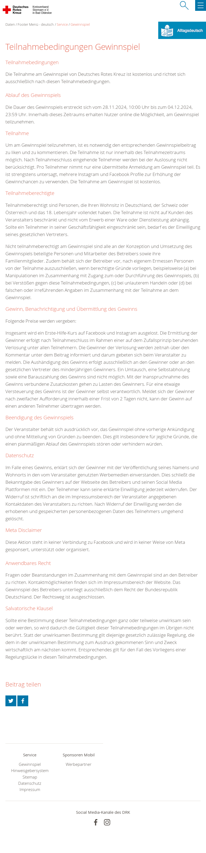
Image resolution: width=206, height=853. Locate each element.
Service (62, 24)
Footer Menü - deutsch (36, 24)
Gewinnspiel (80, 24)
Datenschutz (29, 783)
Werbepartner (78, 764)
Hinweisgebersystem (30, 770)
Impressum (30, 789)
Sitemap (30, 777)
